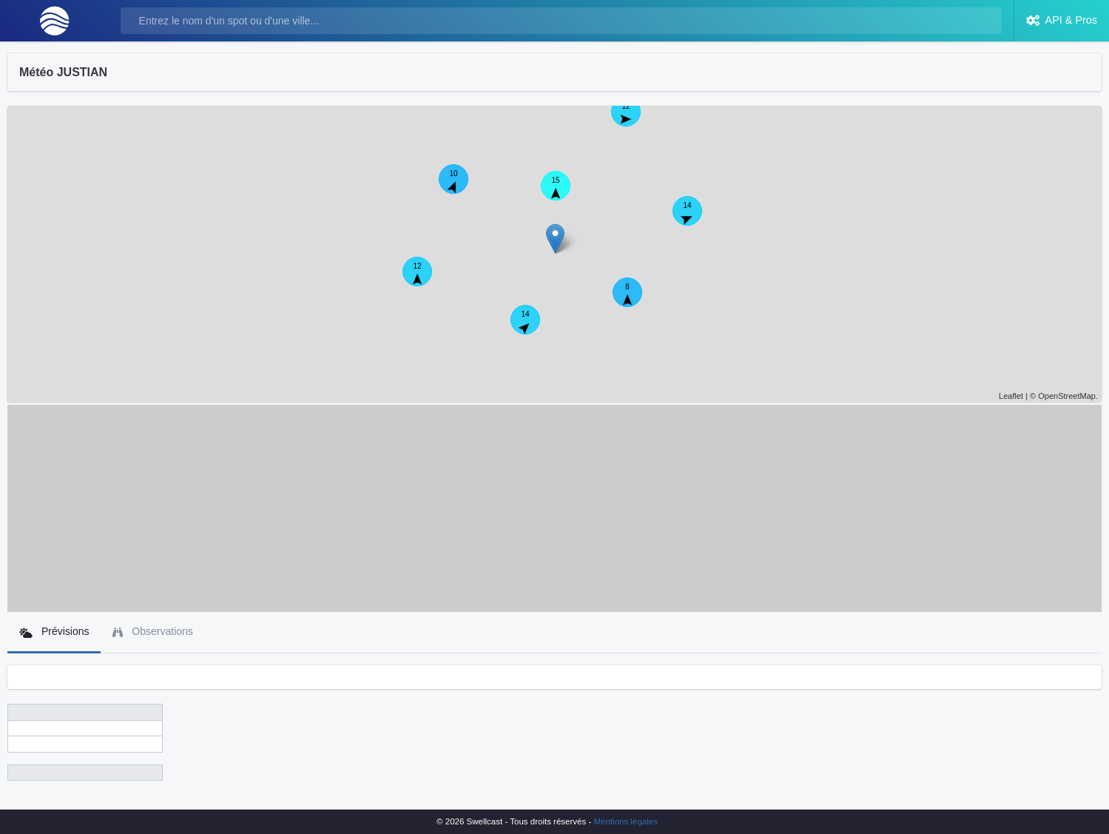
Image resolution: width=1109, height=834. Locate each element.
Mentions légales (626, 821)
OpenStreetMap (1067, 395)
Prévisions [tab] (54, 631)
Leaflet (1011, 395)
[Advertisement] (555, 508)
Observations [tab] (152, 631)
